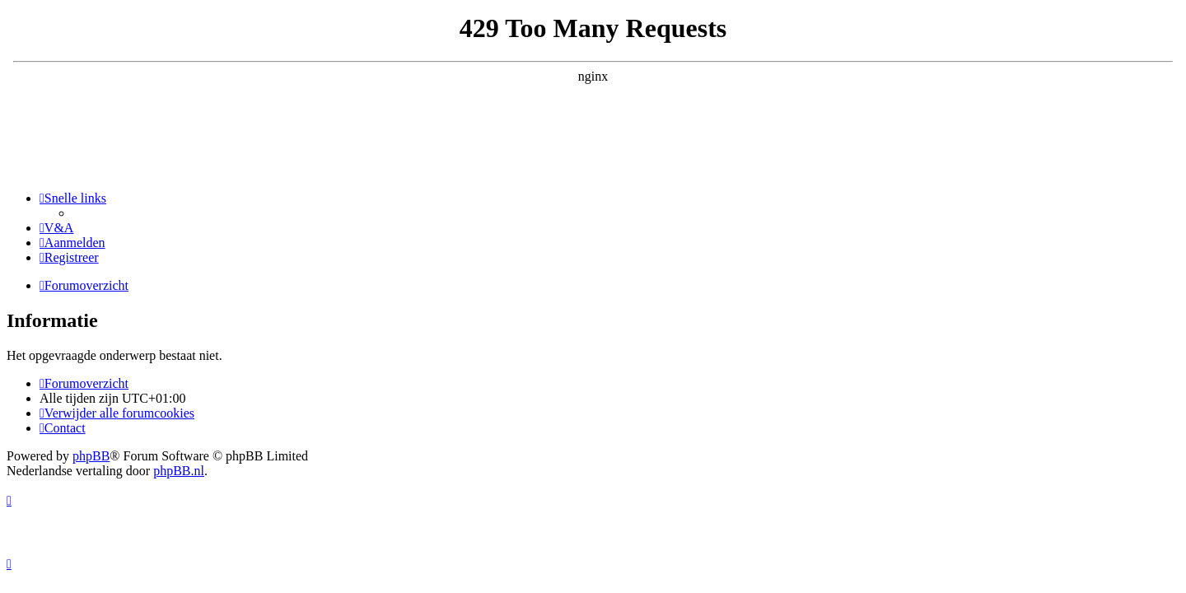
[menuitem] (56, 228)
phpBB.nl (178, 471)
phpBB (91, 456)
